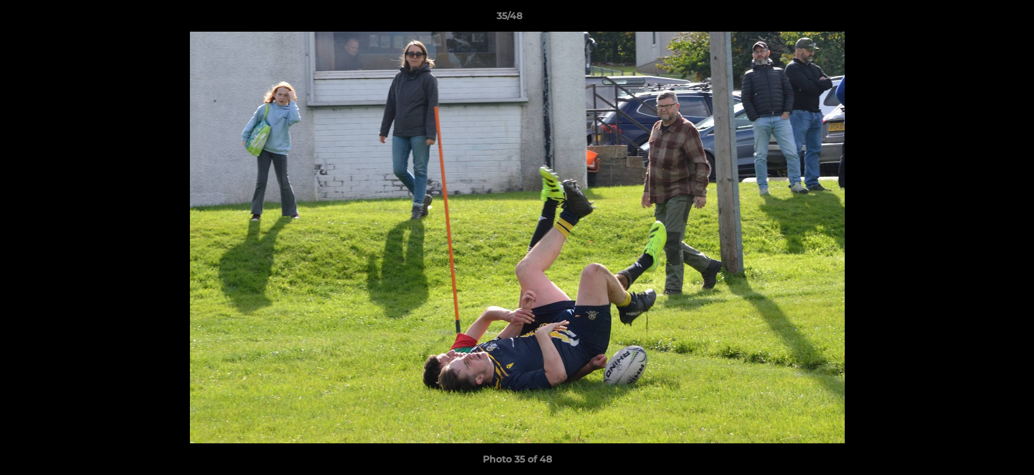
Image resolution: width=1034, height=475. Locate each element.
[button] (979, 19)
